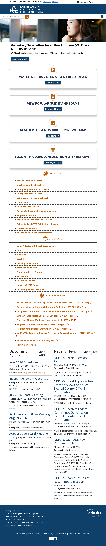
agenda (21, 372)
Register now (53, 135)
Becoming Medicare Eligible (31, 289)
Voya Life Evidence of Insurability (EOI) (36, 340)
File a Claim (23, 202)
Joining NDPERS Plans (27, 285)
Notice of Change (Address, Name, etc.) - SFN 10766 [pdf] (45, 320)
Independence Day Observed (28, 378)
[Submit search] (27, 17)
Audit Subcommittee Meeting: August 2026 (30, 416)
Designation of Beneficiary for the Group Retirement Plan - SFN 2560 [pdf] (54, 311)
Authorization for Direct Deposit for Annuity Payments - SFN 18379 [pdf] (53, 302)
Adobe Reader (74, 533)
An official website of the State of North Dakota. (33, 2)
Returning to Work (26, 280)
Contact (86, 533)
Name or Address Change (29, 272)
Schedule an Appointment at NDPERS (35, 219)
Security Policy (47, 533)
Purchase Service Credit (29, 206)
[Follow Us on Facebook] (51, 539)
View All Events (42, 353)
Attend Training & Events (29, 180)
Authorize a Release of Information (34, 232)
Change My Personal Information (33, 189)
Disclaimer (20, 533)
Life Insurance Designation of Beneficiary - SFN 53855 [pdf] (46, 315)
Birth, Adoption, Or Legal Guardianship (36, 246)
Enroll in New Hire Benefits (30, 185)
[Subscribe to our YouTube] (55, 539)
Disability (21, 259)
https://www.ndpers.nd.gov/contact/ (19, 525)
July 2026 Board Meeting (26, 395)
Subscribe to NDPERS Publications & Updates (39, 224)
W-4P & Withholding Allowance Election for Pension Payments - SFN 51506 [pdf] (56, 333)
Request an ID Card (26, 215)
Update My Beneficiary (28, 228)
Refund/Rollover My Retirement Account (37, 211)
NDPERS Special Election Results (70, 359)
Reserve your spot (53, 162)
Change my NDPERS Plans (29, 193)
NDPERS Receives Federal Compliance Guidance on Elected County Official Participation (71, 414)
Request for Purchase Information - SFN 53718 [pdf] (43, 328)
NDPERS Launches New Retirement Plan (70, 441)
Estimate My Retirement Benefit (33, 198)
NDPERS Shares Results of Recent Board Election (71, 480)
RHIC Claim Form (25, 344)
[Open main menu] (102, 16)
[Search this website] (13, 16)
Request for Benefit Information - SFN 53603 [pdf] (42, 324)
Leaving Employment (27, 263)
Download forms (53, 109)
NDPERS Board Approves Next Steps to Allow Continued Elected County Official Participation (74, 386)
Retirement (23, 276)
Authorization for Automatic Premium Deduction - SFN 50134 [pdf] (50, 307)
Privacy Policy (33, 533)
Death (20, 250)
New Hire (21, 254)
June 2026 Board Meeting (26, 362)
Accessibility (61, 533)
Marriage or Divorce (27, 267)
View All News (90, 351)
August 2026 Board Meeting (28, 433)
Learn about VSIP (20, 59)
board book (37, 372)
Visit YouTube (53, 82)
